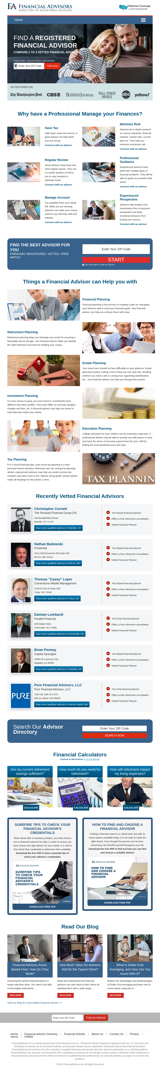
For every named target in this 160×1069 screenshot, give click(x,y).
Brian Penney (45, 650)
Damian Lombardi (48, 614)
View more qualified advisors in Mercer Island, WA (62, 704)
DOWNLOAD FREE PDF (42, 906)
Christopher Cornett (50, 509)
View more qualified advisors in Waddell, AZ (58, 669)
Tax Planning (17, 459)
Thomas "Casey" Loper (53, 579)
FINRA (29, 1036)
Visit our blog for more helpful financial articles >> (34, 1002)
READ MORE (15, 995)
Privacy (134, 1034)
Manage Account (57, 197)
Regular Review (56, 160)
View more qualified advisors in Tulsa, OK (57, 598)
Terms (14, 1036)
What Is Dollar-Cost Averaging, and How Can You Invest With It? (130, 969)
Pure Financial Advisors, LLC (58, 685)
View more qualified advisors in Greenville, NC (60, 634)
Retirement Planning (22, 332)
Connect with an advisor (58, 145)
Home (18, 20)
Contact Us (116, 1034)
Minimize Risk (130, 124)
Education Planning (97, 428)
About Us (97, 1034)
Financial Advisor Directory (41, 1034)
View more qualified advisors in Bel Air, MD (58, 563)
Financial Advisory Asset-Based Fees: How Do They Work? (30, 969)
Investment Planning (22, 395)
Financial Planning (96, 299)
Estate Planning (94, 363)
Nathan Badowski (48, 544)
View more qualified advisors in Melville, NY (58, 528)
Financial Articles (74, 1034)
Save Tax (51, 128)
